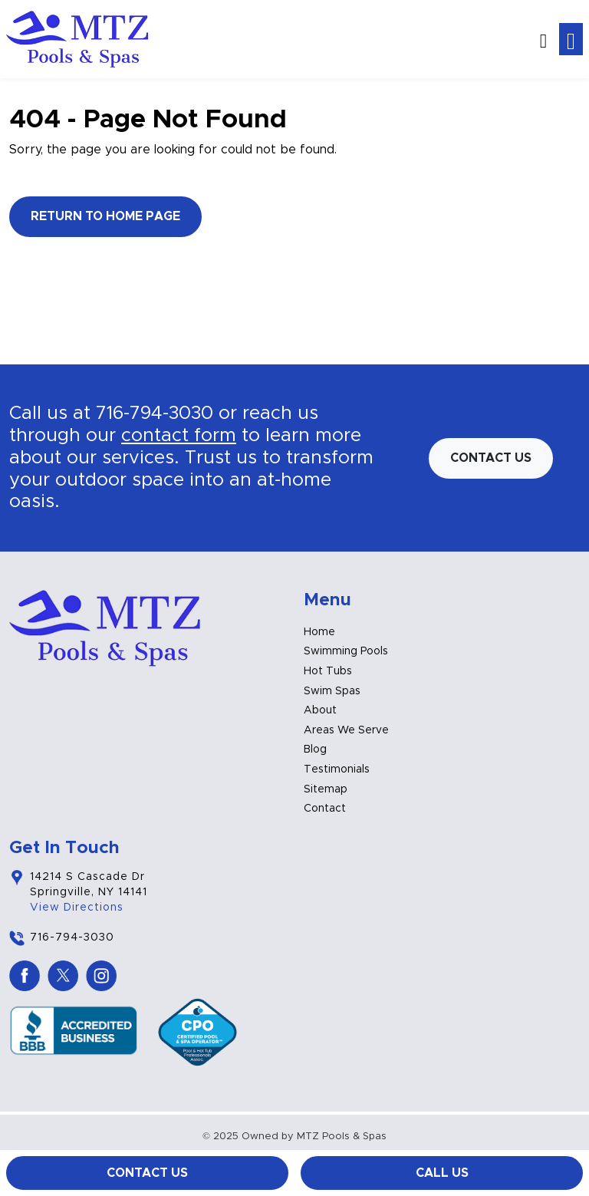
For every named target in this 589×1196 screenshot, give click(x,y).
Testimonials (337, 769)
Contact (325, 808)
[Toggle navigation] (571, 39)
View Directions (76, 907)
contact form (178, 436)
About (320, 710)
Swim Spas (332, 691)
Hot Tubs (328, 671)
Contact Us (147, 1173)
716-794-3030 (154, 413)
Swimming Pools (346, 651)
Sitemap (325, 789)
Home (319, 632)
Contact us (490, 458)
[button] (543, 39)
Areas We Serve (346, 730)
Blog (315, 749)
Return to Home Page (105, 216)
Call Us (442, 1173)
